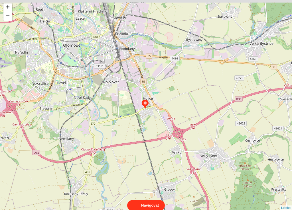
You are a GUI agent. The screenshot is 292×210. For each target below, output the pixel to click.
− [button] (8, 16)
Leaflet (286, 202)
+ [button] (8, 7)
